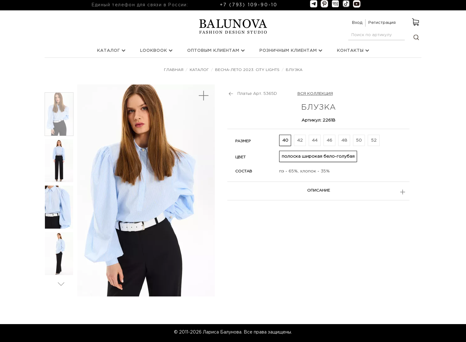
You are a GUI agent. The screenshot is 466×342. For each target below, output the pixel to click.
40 (285, 140)
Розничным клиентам (290, 50)
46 (329, 140)
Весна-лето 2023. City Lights (247, 70)
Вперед (61, 283)
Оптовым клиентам (216, 50)
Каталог (111, 50)
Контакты (353, 50)
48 (344, 140)
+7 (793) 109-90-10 (249, 5)
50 (359, 140)
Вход (357, 22)
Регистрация (382, 22)
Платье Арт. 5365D (257, 93)
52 (374, 140)
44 (314, 140)
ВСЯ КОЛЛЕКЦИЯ (315, 93)
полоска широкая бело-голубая (318, 156)
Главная (174, 70)
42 (300, 140)
